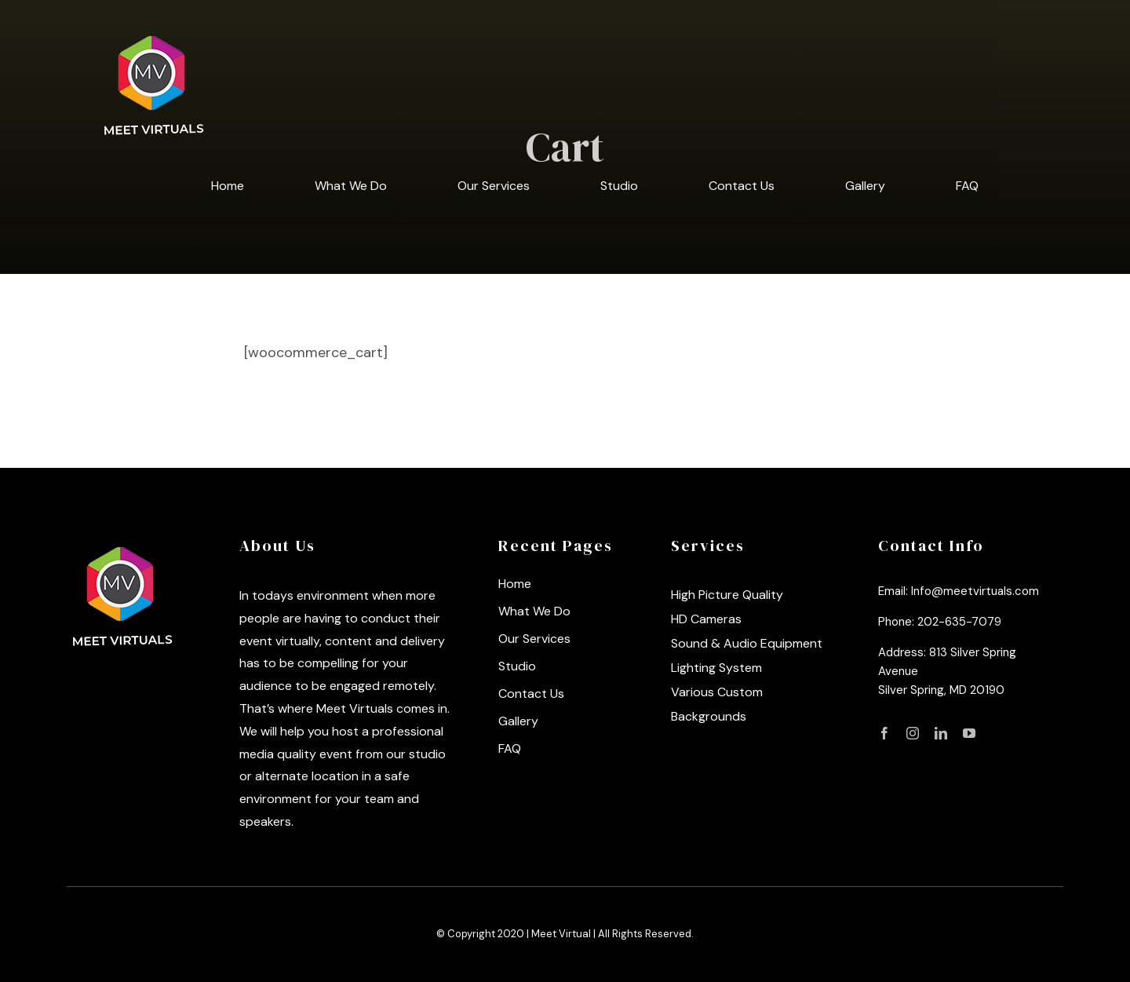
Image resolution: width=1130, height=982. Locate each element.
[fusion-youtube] (969, 733)
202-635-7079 (959, 622)
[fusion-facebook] (884, 733)
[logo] (123, 542)
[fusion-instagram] (912, 733)
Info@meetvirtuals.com (975, 591)
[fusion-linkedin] (941, 733)
